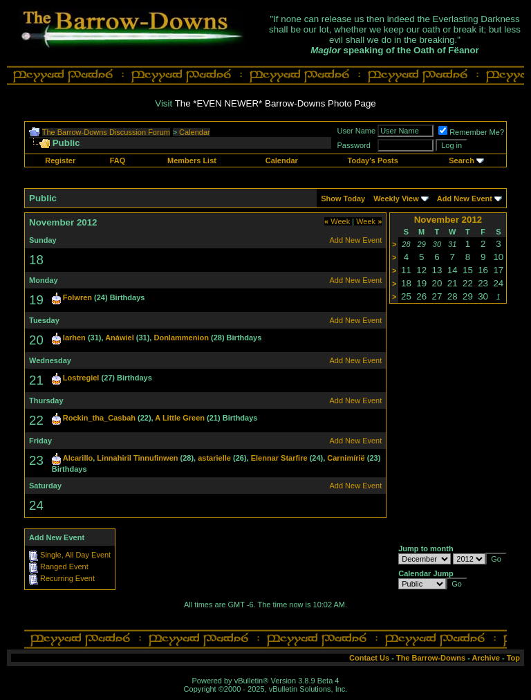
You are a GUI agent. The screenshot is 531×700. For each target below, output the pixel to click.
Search (461, 160)
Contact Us (369, 658)
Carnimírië (345, 458)
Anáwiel (119, 337)
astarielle (214, 458)
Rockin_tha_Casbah (99, 418)
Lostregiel (81, 378)
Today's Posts (373, 160)
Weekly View (396, 198)
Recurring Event (67, 578)
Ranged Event (64, 566)
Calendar (194, 132)
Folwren (77, 297)
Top (513, 658)
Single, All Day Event (75, 555)
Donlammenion (180, 337)
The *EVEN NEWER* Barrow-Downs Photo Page (275, 103)
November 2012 (448, 219)
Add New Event (464, 198)
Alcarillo (78, 458)
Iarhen (74, 337)
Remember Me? (471, 132)
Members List (191, 160)
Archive (486, 658)
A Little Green (180, 418)
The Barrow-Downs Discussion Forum (106, 132)
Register (60, 160)
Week (337, 221)
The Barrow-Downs (430, 658)
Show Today (343, 198)
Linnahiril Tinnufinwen (137, 458)
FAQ (118, 160)
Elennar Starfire (279, 458)
